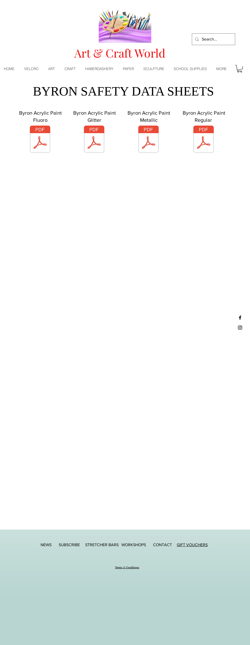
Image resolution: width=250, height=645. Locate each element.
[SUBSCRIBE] (69, 545)
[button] (52, 69)
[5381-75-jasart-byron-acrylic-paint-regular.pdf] (203, 140)
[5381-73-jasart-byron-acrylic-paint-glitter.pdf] (94, 140)
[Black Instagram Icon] (240, 327)
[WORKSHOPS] (133, 545)
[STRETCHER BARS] (102, 545)
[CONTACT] (162, 545)
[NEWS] (46, 545)
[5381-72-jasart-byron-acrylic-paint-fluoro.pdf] (40, 140)
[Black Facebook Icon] (240, 317)
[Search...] (213, 39)
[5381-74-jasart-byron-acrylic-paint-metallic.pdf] (148, 140)
